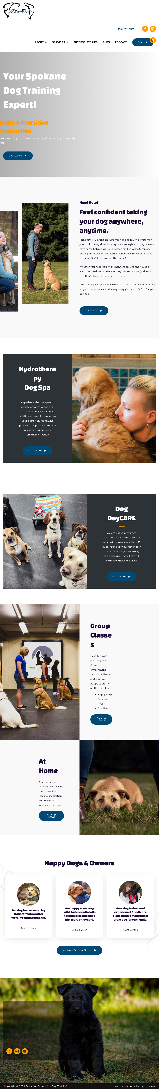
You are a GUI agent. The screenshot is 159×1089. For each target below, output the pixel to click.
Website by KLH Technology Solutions (135, 1086)
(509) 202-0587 (125, 29)
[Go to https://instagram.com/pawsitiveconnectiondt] (153, 31)
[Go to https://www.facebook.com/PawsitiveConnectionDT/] (145, 31)
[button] (18, 155)
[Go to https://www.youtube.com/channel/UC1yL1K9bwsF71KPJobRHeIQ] (153, 42)
